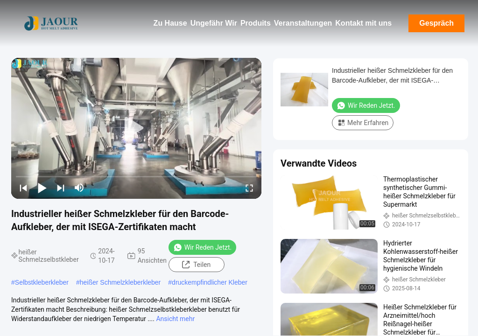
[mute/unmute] (79, 188)
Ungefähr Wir (213, 23)
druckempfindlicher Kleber (209, 282)
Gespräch (436, 23)
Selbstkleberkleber (42, 282)
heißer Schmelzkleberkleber (120, 282)
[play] (136, 128)
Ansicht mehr (175, 318)
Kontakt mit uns (363, 23)
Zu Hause (170, 23)
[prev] (23, 188)
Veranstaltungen (303, 23)
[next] (60, 188)
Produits (255, 23)
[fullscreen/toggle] (249, 188)
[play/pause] (42, 188)
